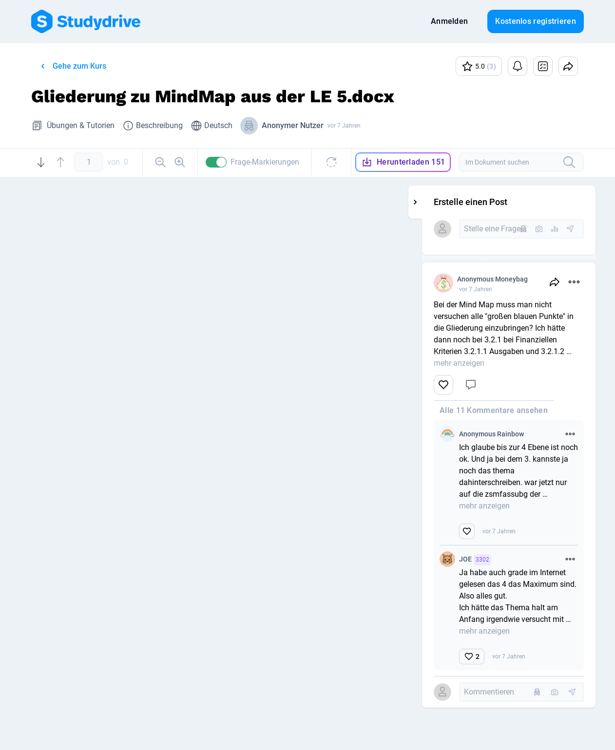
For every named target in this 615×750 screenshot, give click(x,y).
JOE (525, 559)
